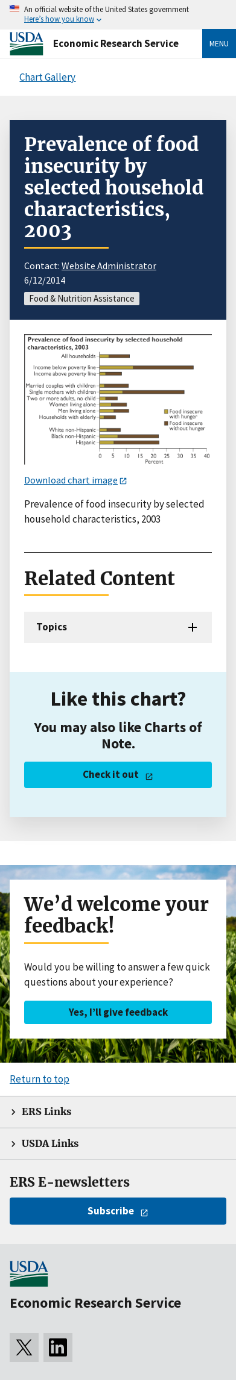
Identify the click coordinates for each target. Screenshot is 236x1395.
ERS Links (46, 1111)
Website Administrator (109, 265)
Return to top (39, 1079)
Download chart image (71, 480)
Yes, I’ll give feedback (118, 1012)
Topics (51, 626)
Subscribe (111, 1210)
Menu (219, 43)
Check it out (111, 774)
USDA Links (50, 1143)
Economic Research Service (116, 43)
